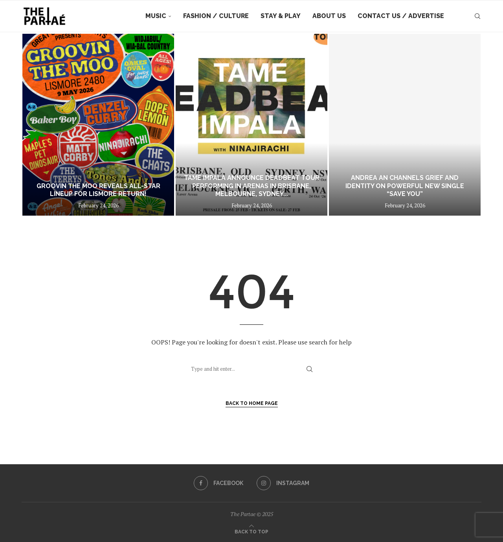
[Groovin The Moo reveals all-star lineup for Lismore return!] (98, 125)
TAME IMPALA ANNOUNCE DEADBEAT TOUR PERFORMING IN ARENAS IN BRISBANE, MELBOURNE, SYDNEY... (251, 186)
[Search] (477, 16)
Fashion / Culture (216, 16)
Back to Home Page (252, 403)
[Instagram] (283, 483)
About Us (329, 16)
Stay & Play (281, 16)
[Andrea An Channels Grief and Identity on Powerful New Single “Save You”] (405, 125)
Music (155, 16)
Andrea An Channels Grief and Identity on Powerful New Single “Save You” (404, 186)
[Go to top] (251, 531)
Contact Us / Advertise (401, 16)
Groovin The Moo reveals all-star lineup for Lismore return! (98, 190)
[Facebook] (218, 483)
